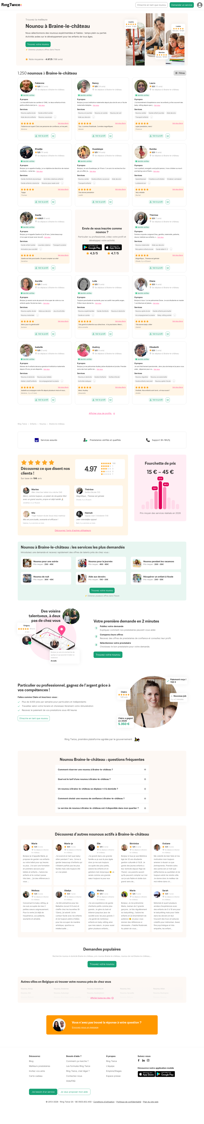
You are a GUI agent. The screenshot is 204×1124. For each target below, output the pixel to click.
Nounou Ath (26, 996)
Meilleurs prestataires (39, 1069)
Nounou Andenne (61, 992)
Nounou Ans (125, 992)
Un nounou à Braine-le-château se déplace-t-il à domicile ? (88, 790)
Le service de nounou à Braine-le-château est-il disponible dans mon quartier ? (98, 810)
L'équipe (110, 1069)
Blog (31, 1064)
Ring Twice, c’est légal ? (78, 1074)
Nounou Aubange (61, 996)
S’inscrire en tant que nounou (151, 5)
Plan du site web (150, 1105)
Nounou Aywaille (127, 996)
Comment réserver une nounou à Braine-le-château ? (85, 770)
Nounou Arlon (159, 992)
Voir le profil (41, 136)
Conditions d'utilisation (103, 1105)
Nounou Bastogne (160, 996)
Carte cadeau (35, 1079)
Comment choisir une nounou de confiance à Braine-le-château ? (91, 800)
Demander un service (181, 5)
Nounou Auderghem (95, 996)
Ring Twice (22, 424)
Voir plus (42, 105)
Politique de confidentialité (128, 1105)
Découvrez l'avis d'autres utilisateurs (73, 530)
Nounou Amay (27, 992)
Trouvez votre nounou (38, 44)
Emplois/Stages (114, 1074)
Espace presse (113, 1079)
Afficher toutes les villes (102, 1001)
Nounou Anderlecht (95, 992)
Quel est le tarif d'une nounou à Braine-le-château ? (84, 780)
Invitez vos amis (37, 1074)
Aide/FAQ (70, 1084)
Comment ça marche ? (77, 1064)
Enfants (33, 424)
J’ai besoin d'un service (43, 1095)
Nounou (43, 424)
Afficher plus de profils (102, 413)
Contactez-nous (74, 1079)
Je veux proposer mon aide (74, 1095)
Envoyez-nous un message (85, 1030)
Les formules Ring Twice (78, 1069)
